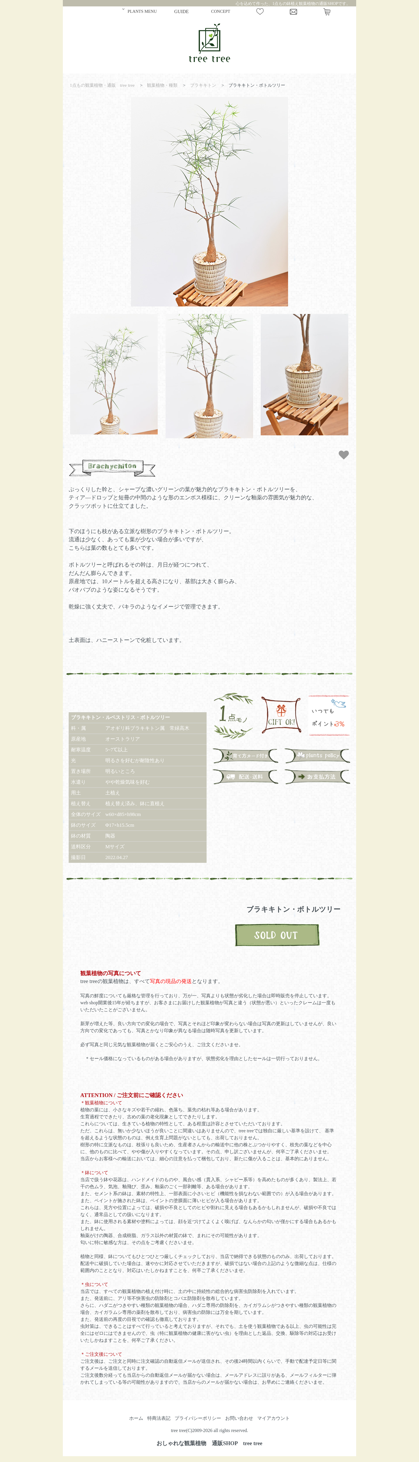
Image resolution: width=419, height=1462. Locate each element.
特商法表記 (159, 1418)
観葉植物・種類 (162, 85)
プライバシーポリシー (198, 1418)
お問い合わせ (239, 1418)
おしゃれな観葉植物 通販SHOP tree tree (209, 1443)
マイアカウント (273, 1418)
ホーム (136, 1418)
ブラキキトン (203, 85)
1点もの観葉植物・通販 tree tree (102, 85)
